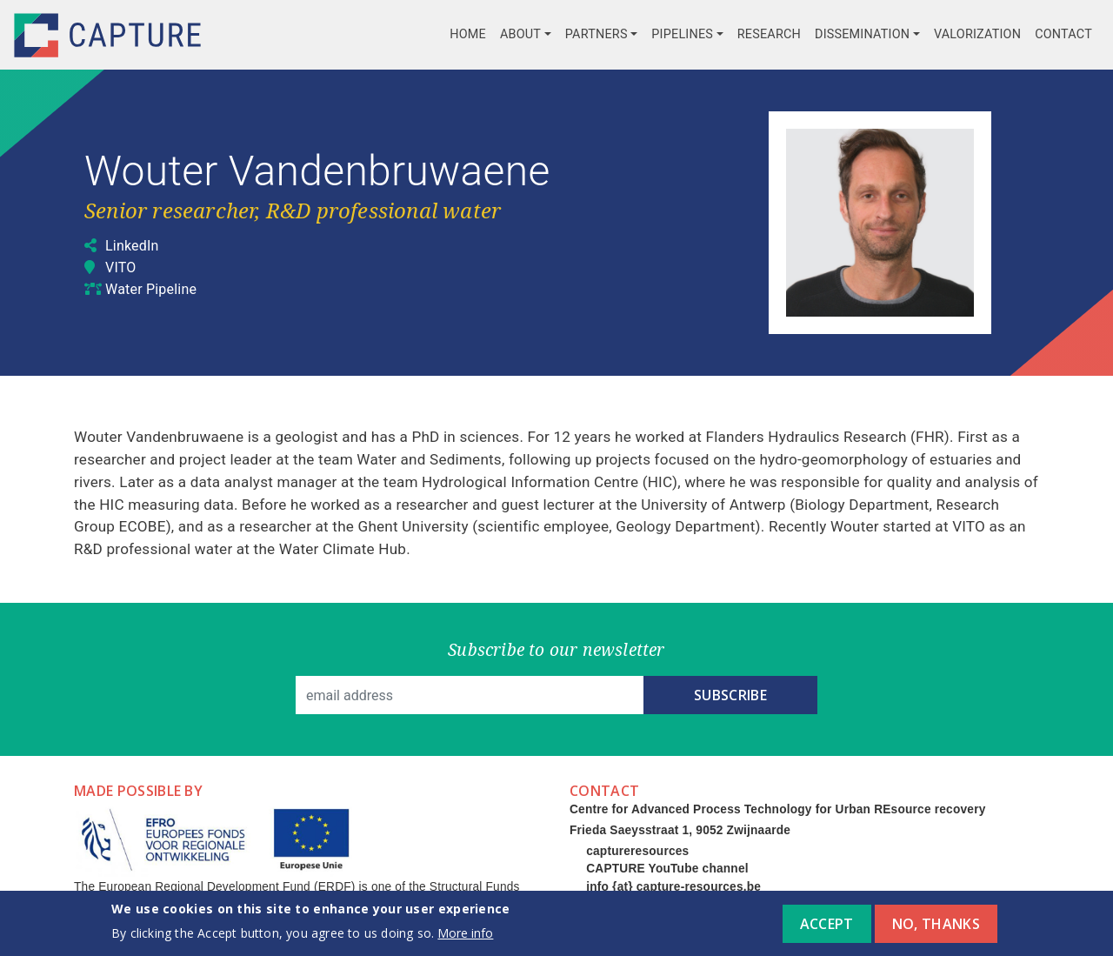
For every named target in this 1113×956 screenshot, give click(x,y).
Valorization (977, 34)
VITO (120, 267)
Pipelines (682, 34)
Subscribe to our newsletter (556, 649)
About (520, 34)
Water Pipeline (151, 289)
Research (769, 34)
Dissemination (862, 34)
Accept (827, 929)
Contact (1063, 34)
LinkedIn (132, 245)
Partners (596, 34)
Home (468, 34)
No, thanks (936, 929)
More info (465, 939)
